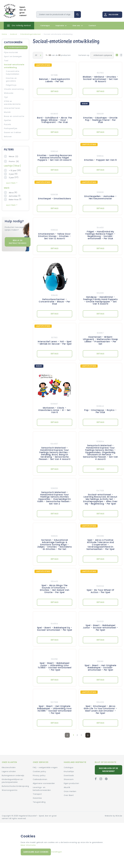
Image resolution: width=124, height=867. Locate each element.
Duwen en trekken (12, 132)
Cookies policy (39, 771)
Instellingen (56, 852)
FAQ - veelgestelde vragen (45, 767)
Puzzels (7, 124)
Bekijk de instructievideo (17, 241)
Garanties (37, 798)
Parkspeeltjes (10, 128)
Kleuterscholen (9, 767)
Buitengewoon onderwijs (13, 775)
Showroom (69, 779)
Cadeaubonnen (40, 779)
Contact (92, 26)
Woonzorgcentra (9, 790)
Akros (11, 192)
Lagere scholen (9, 771)
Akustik (67, 787)
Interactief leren (12, 108)
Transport (37, 794)
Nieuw (13, 156)
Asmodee (13, 196)
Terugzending (39, 802)
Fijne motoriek (11, 52)
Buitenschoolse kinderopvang (15, 786)
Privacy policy (39, 775)
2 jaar (11, 174)
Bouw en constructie (14, 116)
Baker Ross (14, 199)
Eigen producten (71, 783)
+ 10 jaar (12, 170)
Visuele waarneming (14, 89)
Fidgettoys (11, 85)
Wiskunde (8, 93)
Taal (6, 60)
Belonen (8, 136)
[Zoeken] (55, 14)
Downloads (69, 775)
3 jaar (11, 177)
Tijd (6, 97)
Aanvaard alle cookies (35, 852)
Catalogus (45, 26)
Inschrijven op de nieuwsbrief (108, 769)
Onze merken (70, 791)
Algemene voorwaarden (44, 783)
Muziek (7, 112)
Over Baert (69, 795)
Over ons (78, 25)
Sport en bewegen (13, 56)
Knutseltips (69, 771)
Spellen (7, 120)
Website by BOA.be (113, 816)
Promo (14, 161)
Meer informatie (28, 845)
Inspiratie (61, 25)
